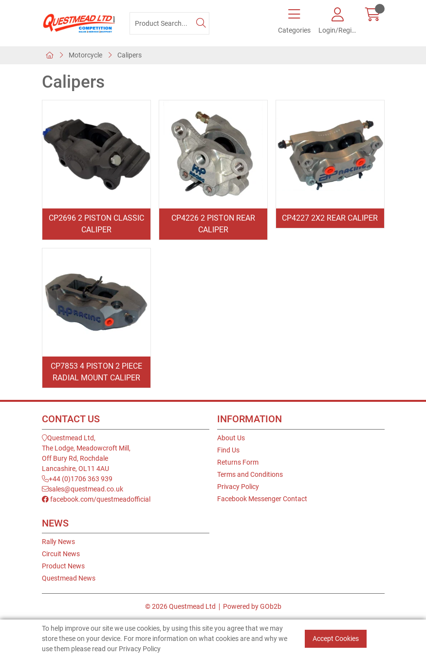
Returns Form (238, 462)
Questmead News (68, 578)
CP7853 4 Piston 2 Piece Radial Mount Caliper (96, 371)
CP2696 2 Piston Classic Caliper (96, 223)
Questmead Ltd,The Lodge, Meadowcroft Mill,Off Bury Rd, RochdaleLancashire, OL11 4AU (86, 453)
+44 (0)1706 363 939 (77, 479)
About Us (231, 438)
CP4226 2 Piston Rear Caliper (213, 223)
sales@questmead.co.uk (82, 489)
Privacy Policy (238, 486)
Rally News (58, 541)
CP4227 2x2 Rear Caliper (330, 218)
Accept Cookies (336, 638)
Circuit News (61, 554)
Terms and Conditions (250, 474)
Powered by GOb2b (252, 606)
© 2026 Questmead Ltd (180, 606)
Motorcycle (85, 55)
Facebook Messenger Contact (262, 499)
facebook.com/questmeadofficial (96, 499)
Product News (63, 566)
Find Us (228, 450)
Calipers (129, 55)
